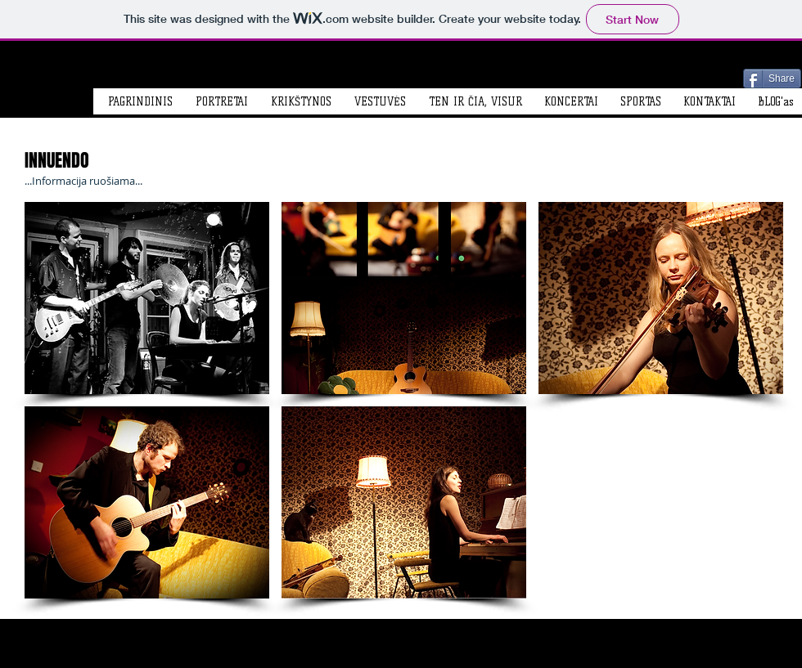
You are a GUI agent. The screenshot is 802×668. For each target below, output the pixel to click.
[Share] (772, 78)
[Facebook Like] (662, 77)
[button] (147, 298)
